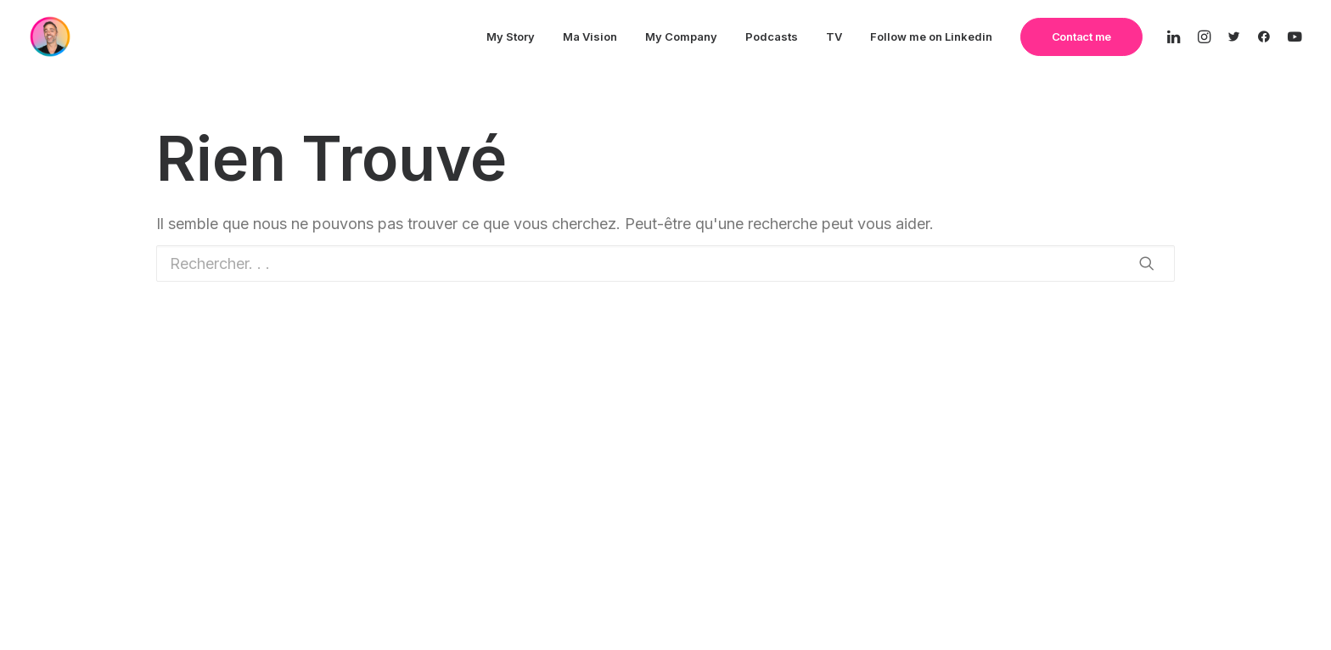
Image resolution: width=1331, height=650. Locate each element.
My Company (681, 36)
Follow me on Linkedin (931, 36)
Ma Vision (590, 36)
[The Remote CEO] (50, 36)
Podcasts (771, 36)
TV (834, 36)
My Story (510, 36)
